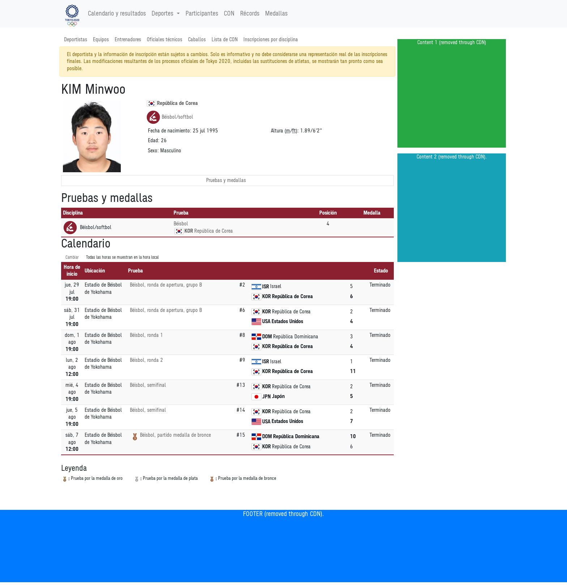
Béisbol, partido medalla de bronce (175, 435)
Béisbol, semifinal (148, 385)
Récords (249, 14)
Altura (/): (285, 130)
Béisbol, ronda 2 (146, 360)
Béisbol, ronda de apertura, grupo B (166, 285)
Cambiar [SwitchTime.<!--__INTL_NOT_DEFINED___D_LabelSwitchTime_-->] (72, 257)
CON (229, 14)
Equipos (101, 39)
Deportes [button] (163, 14)
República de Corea (172, 103)
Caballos (197, 39)
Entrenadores (128, 39)
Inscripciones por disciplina (270, 39)
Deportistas (75, 39)
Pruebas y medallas (226, 180)
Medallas (276, 14)
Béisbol (181, 223)
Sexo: (153, 150)
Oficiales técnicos (164, 39)
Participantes (202, 14)
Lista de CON (225, 39)
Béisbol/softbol (169, 117)
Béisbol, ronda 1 (146, 335)
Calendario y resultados (117, 14)
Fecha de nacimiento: (169, 130)
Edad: (153, 140)
